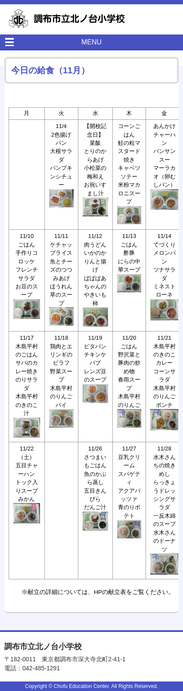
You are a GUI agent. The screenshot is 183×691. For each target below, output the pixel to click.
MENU (91, 42)
